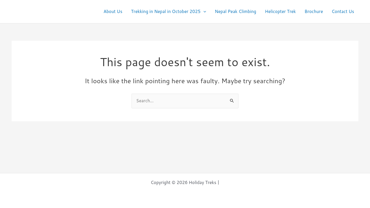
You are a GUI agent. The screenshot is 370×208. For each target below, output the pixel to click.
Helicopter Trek (280, 11)
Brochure (313, 11)
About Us (112, 11)
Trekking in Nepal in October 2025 (168, 11)
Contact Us (343, 11)
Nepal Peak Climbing (235, 11)
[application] (203, 11)
